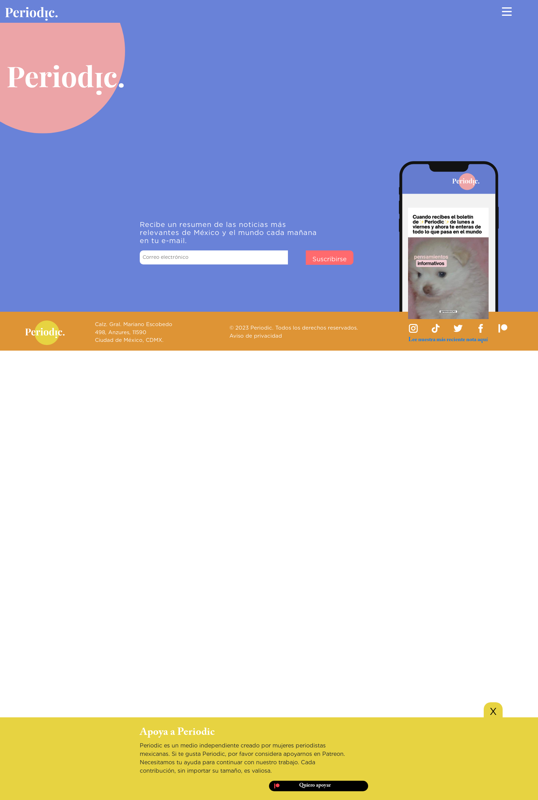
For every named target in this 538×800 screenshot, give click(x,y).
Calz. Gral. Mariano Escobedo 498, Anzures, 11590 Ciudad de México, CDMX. (133, 332)
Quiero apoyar (315, 785)
